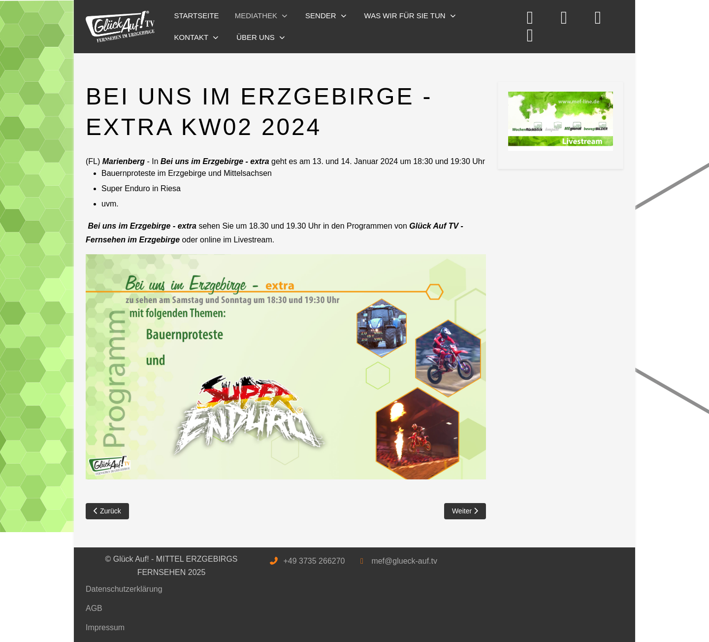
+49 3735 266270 (314, 561)
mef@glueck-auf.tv (404, 561)
